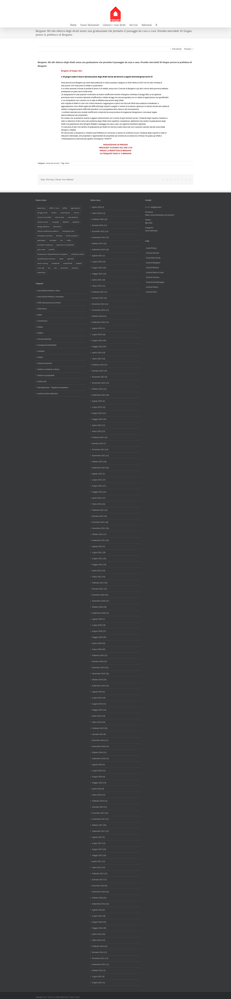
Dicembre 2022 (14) (100, 449)
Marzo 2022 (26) (98, 504)
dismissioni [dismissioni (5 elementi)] (57, 226)
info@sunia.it (226, 3)
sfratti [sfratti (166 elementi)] (61, 259)
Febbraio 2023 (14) (99, 437)
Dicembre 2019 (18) (100, 667)
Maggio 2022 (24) (99, 492)
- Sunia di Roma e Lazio (154, 272)
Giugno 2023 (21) (99, 413)
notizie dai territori (52, 163)
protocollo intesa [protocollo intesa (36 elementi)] (77, 254)
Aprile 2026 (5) (98, 207)
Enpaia (40, 327)
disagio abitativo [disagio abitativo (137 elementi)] (43, 226)
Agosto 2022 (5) (98, 473)
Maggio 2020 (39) (99, 637)
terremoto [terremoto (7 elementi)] (64, 268)
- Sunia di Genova (152, 253)
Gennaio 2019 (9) (99, 734)
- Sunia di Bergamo (152, 262)
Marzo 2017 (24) (98, 867)
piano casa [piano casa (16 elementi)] (41, 249)
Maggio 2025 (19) (99, 273)
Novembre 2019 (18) (100, 673)
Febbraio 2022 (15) (99, 510)
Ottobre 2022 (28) (99, 461)
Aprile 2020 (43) (98, 643)
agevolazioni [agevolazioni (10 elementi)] (75, 208)
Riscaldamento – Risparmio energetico (52, 387)
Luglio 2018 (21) (98, 770)
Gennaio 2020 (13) (99, 661)
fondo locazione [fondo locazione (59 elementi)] (72, 236)
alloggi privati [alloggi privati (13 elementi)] (42, 212)
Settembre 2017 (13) (100, 831)
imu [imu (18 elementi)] (61, 240)
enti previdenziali (44, 339)
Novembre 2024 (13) (100, 310)
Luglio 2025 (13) (98, 261)
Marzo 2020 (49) (98, 649)
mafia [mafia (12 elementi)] (69, 240)
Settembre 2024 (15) (100, 322)
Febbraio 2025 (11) (99, 292)
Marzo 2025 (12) (98, 286)
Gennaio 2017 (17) (99, 879)
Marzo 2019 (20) (98, 722)
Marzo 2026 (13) (98, 213)
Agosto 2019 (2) (98, 691)
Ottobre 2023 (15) (99, 389)
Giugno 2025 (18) (99, 267)
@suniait (148, 223)
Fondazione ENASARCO (46, 345)
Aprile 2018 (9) (98, 789)
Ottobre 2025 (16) (99, 243)
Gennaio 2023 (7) (99, 443)
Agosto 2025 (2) (98, 255)
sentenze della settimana (47, 393)
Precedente (177, 49)
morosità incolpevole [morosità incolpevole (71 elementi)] (45, 245)
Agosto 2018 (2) (98, 764)
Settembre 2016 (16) (100, 904)
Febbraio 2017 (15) (99, 873)
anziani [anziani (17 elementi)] (54, 212)
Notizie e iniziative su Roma (48, 369)
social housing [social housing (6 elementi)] (42, 263)
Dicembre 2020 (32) (100, 595)
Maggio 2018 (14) (99, 782)
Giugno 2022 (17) (99, 486)
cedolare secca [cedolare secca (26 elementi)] (42, 222)
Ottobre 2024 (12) (99, 316)
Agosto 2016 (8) (98, 910)
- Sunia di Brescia (152, 267)
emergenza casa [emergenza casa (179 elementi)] (68, 231)
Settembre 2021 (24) (100, 540)
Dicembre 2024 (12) (100, 304)
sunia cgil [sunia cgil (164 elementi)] (40, 268)
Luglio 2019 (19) (98, 698)
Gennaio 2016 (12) (99, 952)
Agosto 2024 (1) (98, 328)
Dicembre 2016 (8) (99, 885)
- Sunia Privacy (151, 248)
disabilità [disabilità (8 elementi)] (75, 222)
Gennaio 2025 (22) (99, 298)
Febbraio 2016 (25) (99, 946)
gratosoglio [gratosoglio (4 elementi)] (41, 240)
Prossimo (187, 49)
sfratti (67, 163)
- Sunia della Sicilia (152, 258)
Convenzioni (42, 321)
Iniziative (41, 351)
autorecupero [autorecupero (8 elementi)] (65, 212)
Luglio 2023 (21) (98, 407)
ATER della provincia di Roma (49, 302)
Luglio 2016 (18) (98, 916)
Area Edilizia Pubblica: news (48, 290)
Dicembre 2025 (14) (100, 231)
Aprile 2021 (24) (98, 570)
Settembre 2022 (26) (100, 467)
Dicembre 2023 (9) (99, 377)
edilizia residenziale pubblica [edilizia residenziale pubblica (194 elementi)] (48, 231)
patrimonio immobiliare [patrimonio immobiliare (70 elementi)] (65, 245)
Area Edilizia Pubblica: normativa (50, 296)
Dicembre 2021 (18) (100, 522)
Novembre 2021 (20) (100, 528)
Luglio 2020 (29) (98, 625)
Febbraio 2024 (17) (99, 364)
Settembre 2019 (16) (100, 685)
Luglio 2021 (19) (98, 552)
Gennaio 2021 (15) (99, 589)
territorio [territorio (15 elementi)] (75, 268)
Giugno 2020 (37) (99, 631)
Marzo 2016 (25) (98, 940)
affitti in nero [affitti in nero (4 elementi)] (54, 208)
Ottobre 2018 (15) (99, 752)
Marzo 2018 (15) (98, 795)
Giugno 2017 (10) (99, 849)
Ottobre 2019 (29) (99, 679)
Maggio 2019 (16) (99, 710)
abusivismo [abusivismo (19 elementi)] (41, 208)
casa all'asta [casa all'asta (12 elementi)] (59, 217)
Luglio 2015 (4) (98, 976)
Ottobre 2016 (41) (99, 898)
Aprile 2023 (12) (98, 425)
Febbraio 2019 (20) (99, 728)
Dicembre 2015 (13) (100, 958)
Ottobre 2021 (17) (99, 534)
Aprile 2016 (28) (98, 934)
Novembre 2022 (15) (100, 455)
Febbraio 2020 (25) (99, 655)
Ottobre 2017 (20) (99, 825)
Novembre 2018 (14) (100, 746)
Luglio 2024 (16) (98, 334)
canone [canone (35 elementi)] (76, 212)
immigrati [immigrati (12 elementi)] (52, 240)
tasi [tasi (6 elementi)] (55, 268)
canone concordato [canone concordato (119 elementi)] (44, 217)
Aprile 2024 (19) (98, 352)
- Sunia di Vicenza (152, 277)
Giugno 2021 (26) (99, 558)
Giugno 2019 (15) (99, 704)
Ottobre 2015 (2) (98, 970)
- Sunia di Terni (151, 292)
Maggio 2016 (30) (99, 928)
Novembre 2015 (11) (100, 964)
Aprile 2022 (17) (98, 498)
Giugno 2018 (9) (98, 776)
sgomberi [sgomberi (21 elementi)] (70, 259)
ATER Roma (42, 308)
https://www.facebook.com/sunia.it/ (159, 215)
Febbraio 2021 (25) (99, 582)
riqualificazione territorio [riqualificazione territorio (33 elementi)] (46, 259)
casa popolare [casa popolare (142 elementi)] (73, 217)
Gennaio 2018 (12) (99, 807)
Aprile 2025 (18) (98, 280)
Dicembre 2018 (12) (100, 740)
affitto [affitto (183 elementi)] (65, 208)
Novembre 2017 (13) (100, 819)
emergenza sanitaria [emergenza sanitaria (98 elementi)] (44, 236)
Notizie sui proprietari (46, 375)
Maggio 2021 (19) (99, 564)
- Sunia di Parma (151, 287)
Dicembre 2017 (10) (100, 813)
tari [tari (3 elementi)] (49, 268)
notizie (40, 357)
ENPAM (40, 333)
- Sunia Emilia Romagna (154, 282)
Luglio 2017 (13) (98, 843)
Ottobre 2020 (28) (99, 607)
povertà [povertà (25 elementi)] (51, 249)
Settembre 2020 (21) (100, 613)
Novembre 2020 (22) (100, 601)
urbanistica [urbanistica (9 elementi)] (41, 272)
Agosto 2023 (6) (98, 401)
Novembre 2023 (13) (100, 383)
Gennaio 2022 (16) (99, 516)
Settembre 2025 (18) (100, 249)
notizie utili (41, 381)
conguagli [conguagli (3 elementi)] (55, 222)
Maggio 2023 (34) (99, 419)
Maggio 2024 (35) (99, 346)
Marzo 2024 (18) (98, 358)
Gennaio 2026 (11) (99, 225)
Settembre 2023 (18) (100, 395)
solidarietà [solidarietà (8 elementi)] (55, 263)
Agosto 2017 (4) (98, 837)
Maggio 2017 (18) (99, 855)
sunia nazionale (151, 230)
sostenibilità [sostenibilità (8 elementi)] (67, 263)
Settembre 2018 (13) (100, 758)
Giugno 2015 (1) (98, 982)
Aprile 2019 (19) (98, 716)
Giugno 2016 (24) (99, 922)
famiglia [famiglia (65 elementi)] (59, 236)
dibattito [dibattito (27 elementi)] (66, 222)
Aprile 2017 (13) (98, 861)
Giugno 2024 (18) (99, 340)
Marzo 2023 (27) (98, 431)
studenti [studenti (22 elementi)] (79, 263)
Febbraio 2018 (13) (99, 801)
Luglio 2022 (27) (98, 480)
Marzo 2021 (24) (98, 576)
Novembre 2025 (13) (100, 237)
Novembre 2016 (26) (100, 891)
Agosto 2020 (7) (98, 619)
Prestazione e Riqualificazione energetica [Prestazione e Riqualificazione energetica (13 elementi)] (52, 254)
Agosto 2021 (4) (98, 546)
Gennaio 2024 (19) (99, 371)
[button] (156, 24)
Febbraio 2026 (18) (99, 219)
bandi (39, 315)
